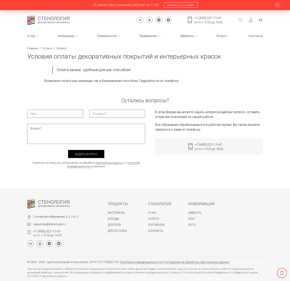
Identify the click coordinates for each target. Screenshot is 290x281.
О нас (32, 36)
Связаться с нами (180, 5)
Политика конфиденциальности (141, 262)
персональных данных (109, 162)
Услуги (222, 36)
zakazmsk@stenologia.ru (49, 224)
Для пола (114, 224)
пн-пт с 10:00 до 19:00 (47, 233)
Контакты (256, 36)
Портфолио (156, 224)
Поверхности (108, 36)
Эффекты (188, 36)
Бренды (113, 218)
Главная (32, 48)
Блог (192, 218)
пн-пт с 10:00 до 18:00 (208, 20)
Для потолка (117, 230)
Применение (149, 36)
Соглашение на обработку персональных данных (197, 262)
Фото (192, 224)
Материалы (68, 36)
